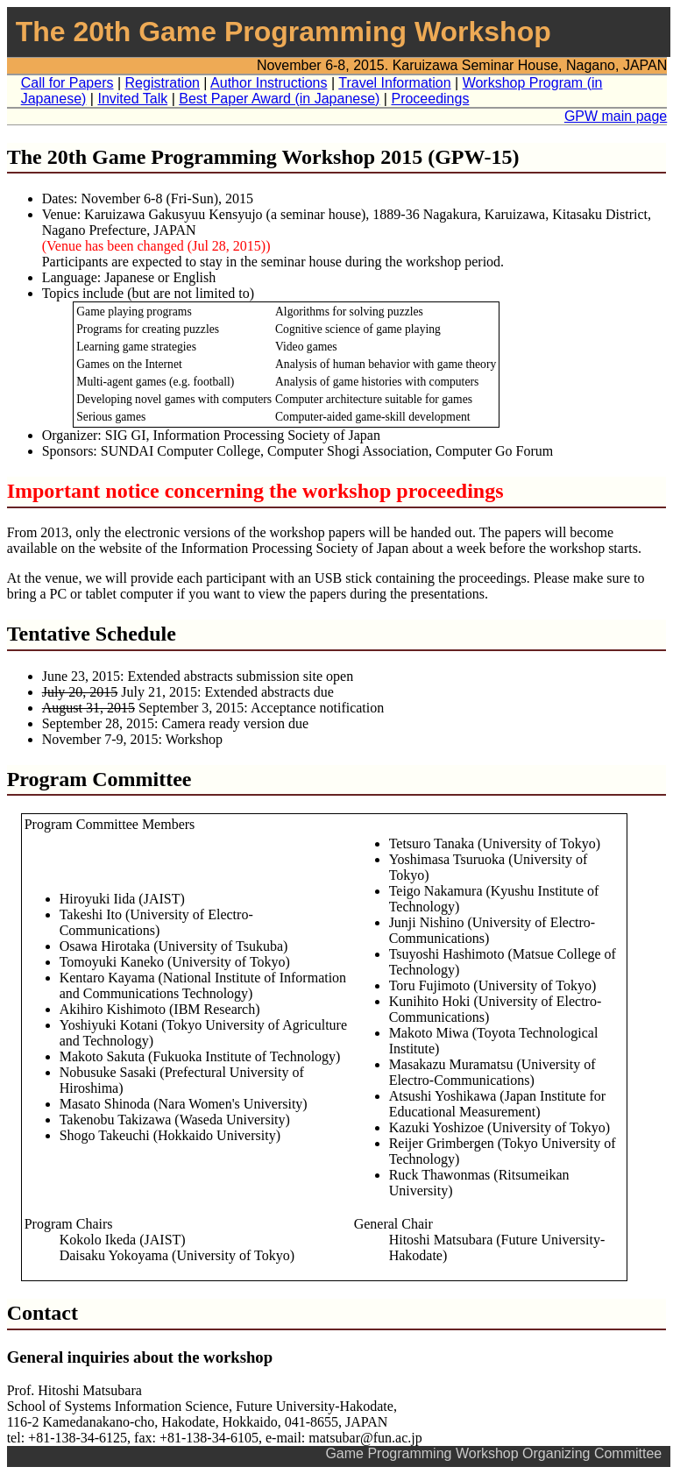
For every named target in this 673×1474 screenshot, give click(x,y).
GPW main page (615, 116)
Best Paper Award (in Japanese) (279, 98)
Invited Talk (132, 98)
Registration (162, 82)
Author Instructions (268, 82)
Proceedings (430, 98)
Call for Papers (67, 82)
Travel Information (394, 82)
